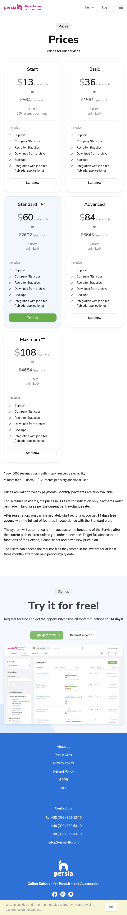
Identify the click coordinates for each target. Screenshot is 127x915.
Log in (106, 7)
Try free (32, 317)
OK (111, 907)
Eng (89, 7)
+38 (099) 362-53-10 (63, 817)
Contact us (63, 808)
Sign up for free (47, 639)
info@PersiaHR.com (63, 842)
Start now (32, 182)
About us (63, 747)
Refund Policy (63, 771)
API (63, 788)
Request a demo (81, 639)
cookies (21, 905)
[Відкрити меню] (121, 7)
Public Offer (63, 755)
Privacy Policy (63, 763)
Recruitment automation (33, 8)
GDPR (63, 780)
